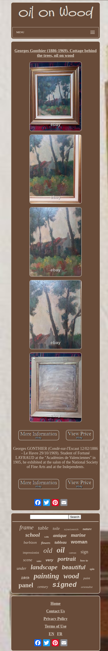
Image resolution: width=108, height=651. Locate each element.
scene (27, 560)
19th (25, 578)
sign (84, 551)
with (46, 536)
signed (64, 585)
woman (79, 542)
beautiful (73, 567)
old (47, 550)
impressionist (31, 552)
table (43, 528)
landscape (44, 567)
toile (56, 528)
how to (84, 560)
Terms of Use (55, 626)
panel (25, 585)
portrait (67, 559)
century (43, 587)
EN (51, 634)
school (32, 535)
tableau (60, 542)
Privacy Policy (55, 619)
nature (87, 529)
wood (71, 576)
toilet (39, 561)
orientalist (86, 587)
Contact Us (55, 611)
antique (59, 535)
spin (92, 569)
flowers (45, 543)
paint (86, 578)
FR (59, 634)
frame (26, 527)
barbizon (30, 542)
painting (46, 576)
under (21, 568)
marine (78, 535)
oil (61, 550)
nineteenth (71, 529)
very (49, 560)
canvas (72, 552)
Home (56, 603)
